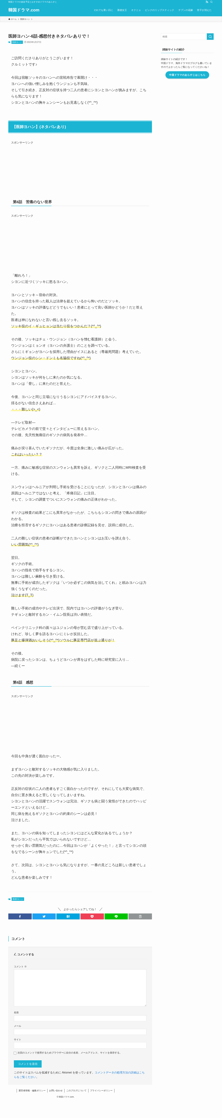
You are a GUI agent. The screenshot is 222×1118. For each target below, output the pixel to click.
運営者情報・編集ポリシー (32, 1090)
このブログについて (76, 1090)
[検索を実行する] (210, 36)
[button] (20, 916)
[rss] (207, 2)
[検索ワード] (187, 36)
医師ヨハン (17, 42)
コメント (20, 966)
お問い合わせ (56, 1090)
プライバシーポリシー (101, 1090)
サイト (17, 1039)
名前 (16, 1012)
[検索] (211, 2)
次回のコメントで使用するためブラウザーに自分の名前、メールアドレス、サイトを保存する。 (70, 1052)
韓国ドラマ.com (23, 10)
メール (17, 1026)
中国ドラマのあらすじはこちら (187, 74)
